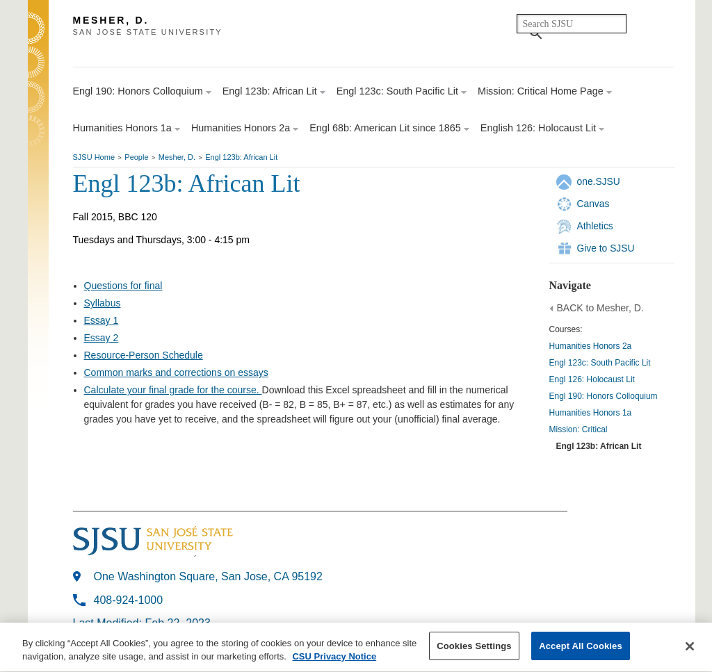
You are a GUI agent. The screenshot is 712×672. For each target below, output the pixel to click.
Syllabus (102, 303)
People (136, 157)
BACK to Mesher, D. (600, 307)
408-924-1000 (128, 600)
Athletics (595, 225)
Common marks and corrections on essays (176, 372)
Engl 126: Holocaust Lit (592, 379)
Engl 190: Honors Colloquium (603, 396)
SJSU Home (94, 157)
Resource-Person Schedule (143, 355)
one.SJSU (598, 181)
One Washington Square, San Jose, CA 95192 (208, 576)
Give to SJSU (606, 248)
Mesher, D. (177, 157)
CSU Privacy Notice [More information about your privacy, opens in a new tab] (334, 659)
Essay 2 (101, 337)
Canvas (593, 203)
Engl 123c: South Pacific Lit (600, 363)
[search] (571, 23)
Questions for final (123, 285)
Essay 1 (101, 320)
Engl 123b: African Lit (241, 157)
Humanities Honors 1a (590, 413)
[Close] (689, 648)
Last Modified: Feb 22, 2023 (142, 623)
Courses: (566, 329)
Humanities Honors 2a (590, 346)
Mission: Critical (578, 429)
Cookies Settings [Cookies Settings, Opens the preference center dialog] (474, 648)
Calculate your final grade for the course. (173, 389)
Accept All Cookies (580, 648)
